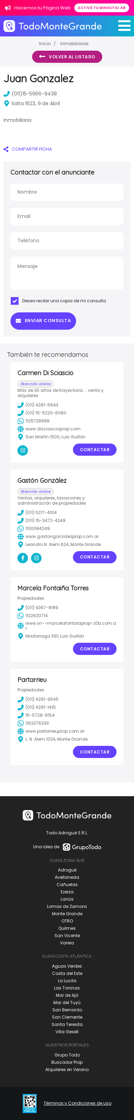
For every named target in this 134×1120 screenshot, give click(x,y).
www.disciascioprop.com (49, 429)
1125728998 (33, 421)
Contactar (95, 450)
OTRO (67, 921)
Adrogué (67, 870)
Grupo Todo (67, 1055)
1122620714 (32, 616)
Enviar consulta (43, 320)
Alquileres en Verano (67, 1069)
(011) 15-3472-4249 (41, 520)
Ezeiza (67, 892)
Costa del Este (67, 973)
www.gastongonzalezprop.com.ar (58, 536)
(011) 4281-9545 (38, 699)
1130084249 (33, 528)
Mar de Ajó (67, 995)
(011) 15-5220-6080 (41, 413)
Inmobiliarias (74, 44)
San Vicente (67, 935)
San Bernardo (67, 1010)
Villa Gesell (67, 1032)
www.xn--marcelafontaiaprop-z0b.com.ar (66, 626)
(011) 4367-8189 (37, 608)
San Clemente (67, 1017)
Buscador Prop (67, 1062)
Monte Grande (67, 914)
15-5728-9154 (36, 715)
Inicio (45, 44)
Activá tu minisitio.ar (102, 7)
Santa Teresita (67, 1024)
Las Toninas (67, 988)
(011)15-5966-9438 (30, 94)
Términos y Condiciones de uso (77, 1103)
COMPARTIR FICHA (27, 149)
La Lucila (67, 981)
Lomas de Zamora (67, 906)
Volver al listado (67, 56)
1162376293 (33, 723)
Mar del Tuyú (67, 1002)
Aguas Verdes (67, 966)
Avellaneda (67, 877)
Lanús (67, 899)
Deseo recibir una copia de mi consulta (58, 301)
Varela (67, 943)
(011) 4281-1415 (36, 707)
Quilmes (67, 928)
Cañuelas (67, 884)
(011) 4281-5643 (37, 405)
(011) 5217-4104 (37, 513)
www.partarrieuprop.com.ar (50, 731)
